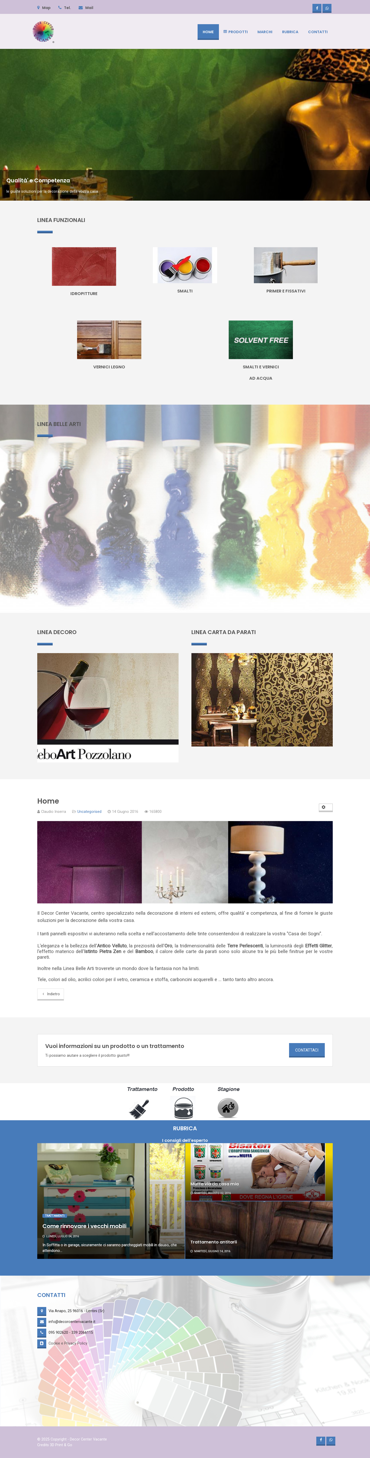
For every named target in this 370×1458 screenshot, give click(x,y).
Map (44, 7)
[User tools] (326, 808)
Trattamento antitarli (213, 1242)
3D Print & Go (61, 1445)
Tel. (64, 7)
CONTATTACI (307, 1050)
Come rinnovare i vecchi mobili (84, 1226)
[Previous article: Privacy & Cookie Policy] (50, 995)
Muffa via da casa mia (214, 1184)
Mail (86, 7)
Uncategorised (89, 812)
